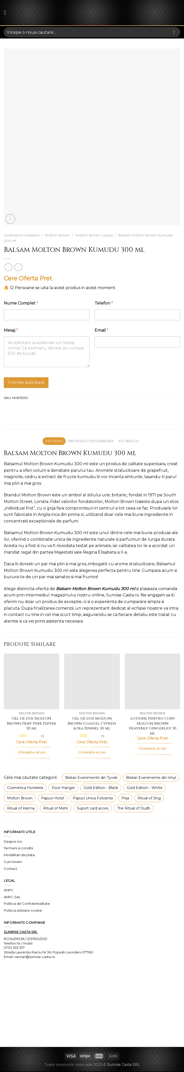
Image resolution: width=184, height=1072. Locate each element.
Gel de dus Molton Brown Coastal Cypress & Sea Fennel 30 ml (92, 724)
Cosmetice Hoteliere (22, 235)
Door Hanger (63, 788)
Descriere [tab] (51, 441)
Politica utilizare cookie (23, 911)
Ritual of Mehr (55, 808)
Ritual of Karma (20, 808)
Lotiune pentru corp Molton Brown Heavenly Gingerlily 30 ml (152, 726)
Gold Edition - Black (101, 788)
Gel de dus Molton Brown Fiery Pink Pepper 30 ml (31, 724)
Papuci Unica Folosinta (93, 798)
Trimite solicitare (26, 382)
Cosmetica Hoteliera (25, 788)
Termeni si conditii (18, 849)
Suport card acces (92, 808)
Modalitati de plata (19, 855)
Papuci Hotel (52, 798)
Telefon (104, 303)
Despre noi (13, 842)
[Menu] (7, 12)
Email (101, 330)
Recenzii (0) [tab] (131, 441)
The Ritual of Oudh (133, 808)
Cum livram (13, 862)
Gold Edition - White (144, 788)
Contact (10, 869)
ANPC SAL (12, 897)
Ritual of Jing (149, 798)
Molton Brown (57, 235)
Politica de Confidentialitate (27, 904)
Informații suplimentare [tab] (91, 441)
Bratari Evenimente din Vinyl (151, 778)
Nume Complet (21, 303)
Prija (125, 798)
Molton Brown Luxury (94, 235)
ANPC (8, 891)
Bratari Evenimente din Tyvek (91, 778)
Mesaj (11, 330)
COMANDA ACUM (31, 753)
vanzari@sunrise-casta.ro (34, 957)
